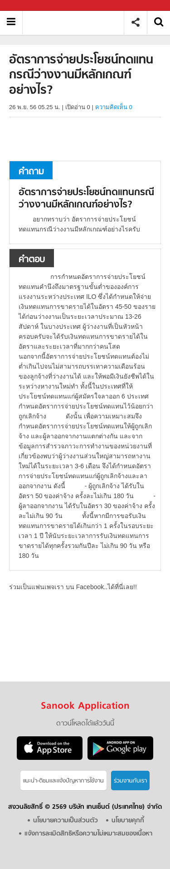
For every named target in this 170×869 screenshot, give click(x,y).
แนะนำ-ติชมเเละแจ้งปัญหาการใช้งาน (63, 781)
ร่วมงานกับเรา (130, 781)
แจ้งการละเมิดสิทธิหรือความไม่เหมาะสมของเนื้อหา (88, 834)
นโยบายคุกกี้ (128, 821)
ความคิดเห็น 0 (113, 107)
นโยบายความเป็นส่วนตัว (65, 821)
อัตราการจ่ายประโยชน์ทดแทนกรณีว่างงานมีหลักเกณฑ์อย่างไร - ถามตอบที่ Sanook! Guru (76, 22)
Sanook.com (27, 5)
